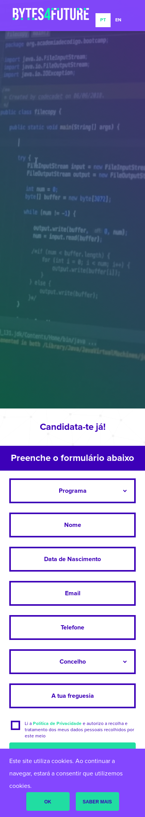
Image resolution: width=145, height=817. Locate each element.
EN (118, 20)
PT (103, 20)
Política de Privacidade (57, 723)
